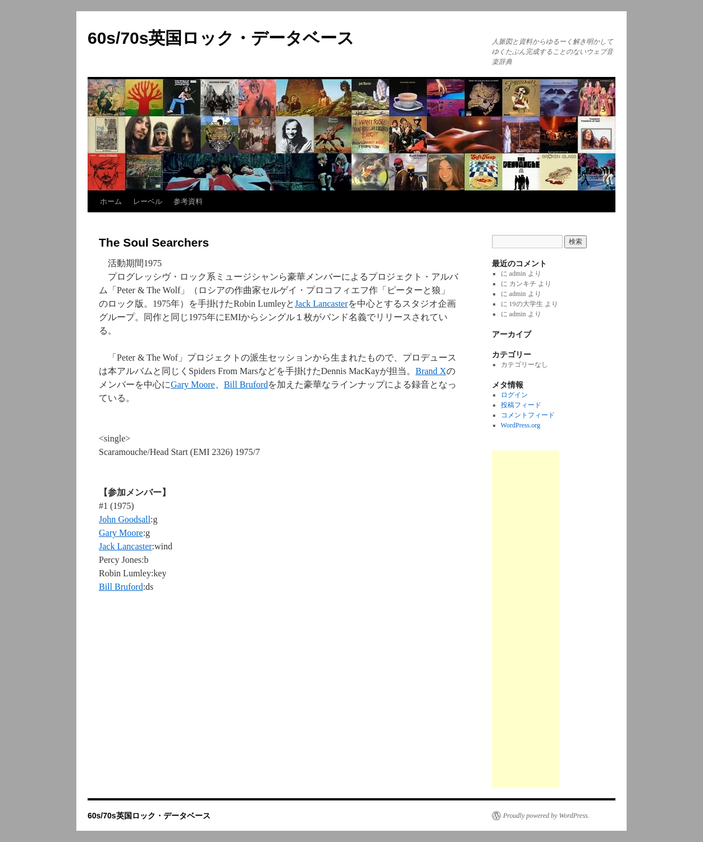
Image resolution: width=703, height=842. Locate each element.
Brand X (431, 371)
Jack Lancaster (321, 303)
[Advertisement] (525, 619)
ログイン (514, 395)
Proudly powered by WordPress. (546, 816)
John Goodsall (124, 519)
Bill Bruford (246, 384)
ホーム (111, 201)
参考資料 (188, 201)
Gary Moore (193, 384)
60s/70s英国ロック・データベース (221, 38)
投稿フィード (521, 405)
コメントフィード (528, 415)
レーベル (147, 201)
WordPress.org (520, 425)
